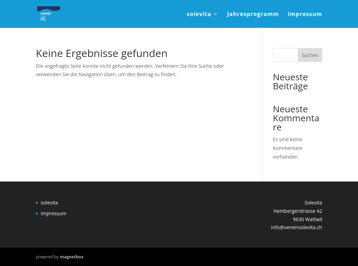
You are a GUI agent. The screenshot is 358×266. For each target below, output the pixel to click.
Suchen (310, 55)
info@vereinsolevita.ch (296, 227)
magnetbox (71, 257)
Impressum (305, 14)
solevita (199, 14)
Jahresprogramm (253, 14)
